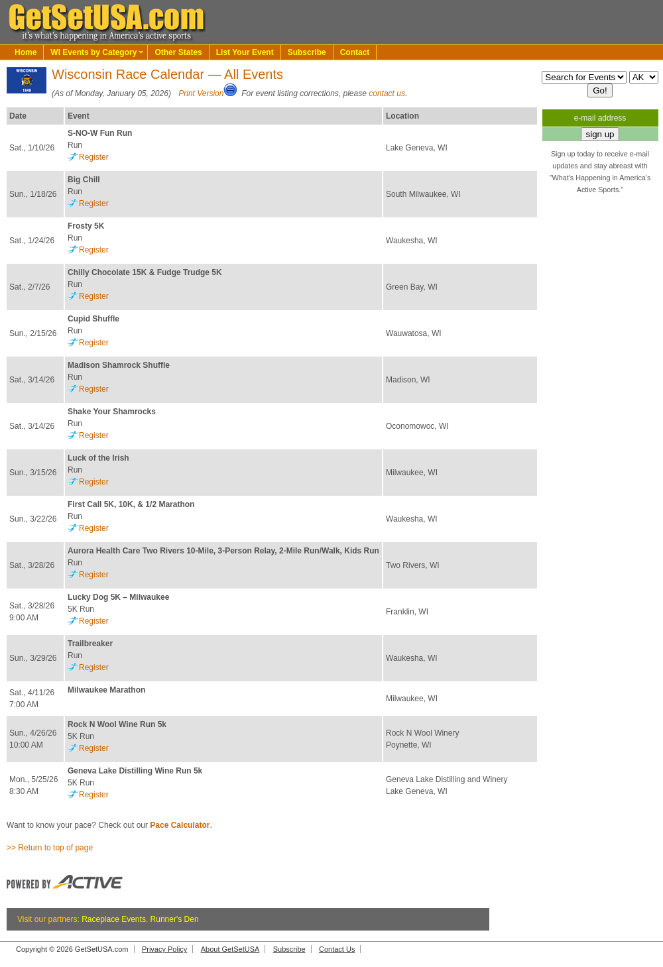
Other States (178, 52)
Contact (355, 52)
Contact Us (337, 949)
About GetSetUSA (230, 949)
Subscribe (307, 52)
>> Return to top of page (50, 847)
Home (25, 52)
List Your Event (245, 52)
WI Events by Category (93, 52)
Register (94, 157)
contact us (387, 93)
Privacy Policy (164, 949)
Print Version (200, 93)
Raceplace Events (114, 919)
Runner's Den (175, 919)
